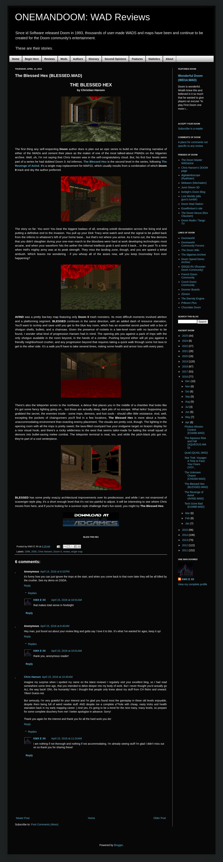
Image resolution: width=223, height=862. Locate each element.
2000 (34, 551)
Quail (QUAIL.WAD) (196, 452)
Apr (187, 422)
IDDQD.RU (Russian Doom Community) (193, 268)
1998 (27, 551)
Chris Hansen (45, 551)
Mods (64, 58)
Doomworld (188, 238)
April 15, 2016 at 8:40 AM (54, 625)
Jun (187, 411)
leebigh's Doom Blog (193, 191)
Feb (187, 518)
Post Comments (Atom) (44, 824)
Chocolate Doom (191, 307)
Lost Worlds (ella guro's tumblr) (191, 198)
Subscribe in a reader (190, 128)
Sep (188, 396)
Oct (187, 391)
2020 (185, 356)
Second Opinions (115, 58)
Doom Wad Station (192, 203)
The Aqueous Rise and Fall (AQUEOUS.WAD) (195, 443)
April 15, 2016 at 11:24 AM (66, 738)
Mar (187, 513)
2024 (185, 340)
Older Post (159, 818)
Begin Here (32, 58)
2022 (185, 346)
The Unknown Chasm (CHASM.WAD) (195, 475)
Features (137, 58)
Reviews (49, 58)
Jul (187, 406)
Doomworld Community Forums (192, 244)
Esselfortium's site (191, 208)
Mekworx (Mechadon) (194, 182)
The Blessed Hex (95, 161)
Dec (188, 381)
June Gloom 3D (190, 187)
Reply (27, 585)
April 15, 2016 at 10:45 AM (57, 676)
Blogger (118, 845)
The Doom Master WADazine (191, 161)
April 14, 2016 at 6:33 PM (55, 571)
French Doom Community (189, 276)
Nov (188, 386)
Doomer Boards (190, 289)
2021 (185, 351)
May (188, 417)
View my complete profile (192, 584)
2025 (185, 335)
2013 (185, 539)
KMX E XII (39, 599)
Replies (32, 593)
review (66, 551)
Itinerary (94, 58)
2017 (185, 371)
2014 (185, 534)
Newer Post (22, 818)
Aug (188, 401)
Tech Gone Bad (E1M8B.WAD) (194, 505)
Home (15, 58)
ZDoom (185, 294)
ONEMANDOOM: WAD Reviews (82, 17)
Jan (187, 523)
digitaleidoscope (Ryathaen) (190, 177)
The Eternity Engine (192, 298)
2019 (185, 361)
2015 (185, 529)
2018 (185, 366)
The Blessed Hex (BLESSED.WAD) (196, 485)
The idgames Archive (193, 254)
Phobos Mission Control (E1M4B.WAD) (194, 429)
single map (76, 551)
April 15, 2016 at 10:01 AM (66, 599)
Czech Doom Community (189, 283)
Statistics (154, 58)
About (169, 58)
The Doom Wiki (190, 250)
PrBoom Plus (189, 302)
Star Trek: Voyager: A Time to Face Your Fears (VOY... (196, 462)
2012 (185, 545)
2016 (185, 376)
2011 (185, 550)
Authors (78, 58)
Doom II (57, 551)
